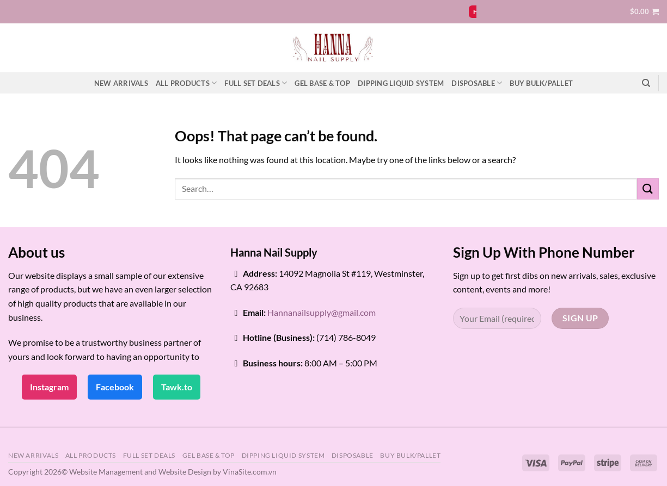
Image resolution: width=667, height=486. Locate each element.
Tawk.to (176, 387)
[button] (644, 11)
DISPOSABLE (476, 83)
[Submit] (648, 189)
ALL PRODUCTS (186, 83)
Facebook (115, 387)
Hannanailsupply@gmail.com (321, 312)
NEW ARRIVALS (121, 83)
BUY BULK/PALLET (541, 83)
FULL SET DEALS (255, 83)
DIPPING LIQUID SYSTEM (401, 83)
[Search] (646, 83)
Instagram (49, 387)
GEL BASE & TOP (322, 83)
